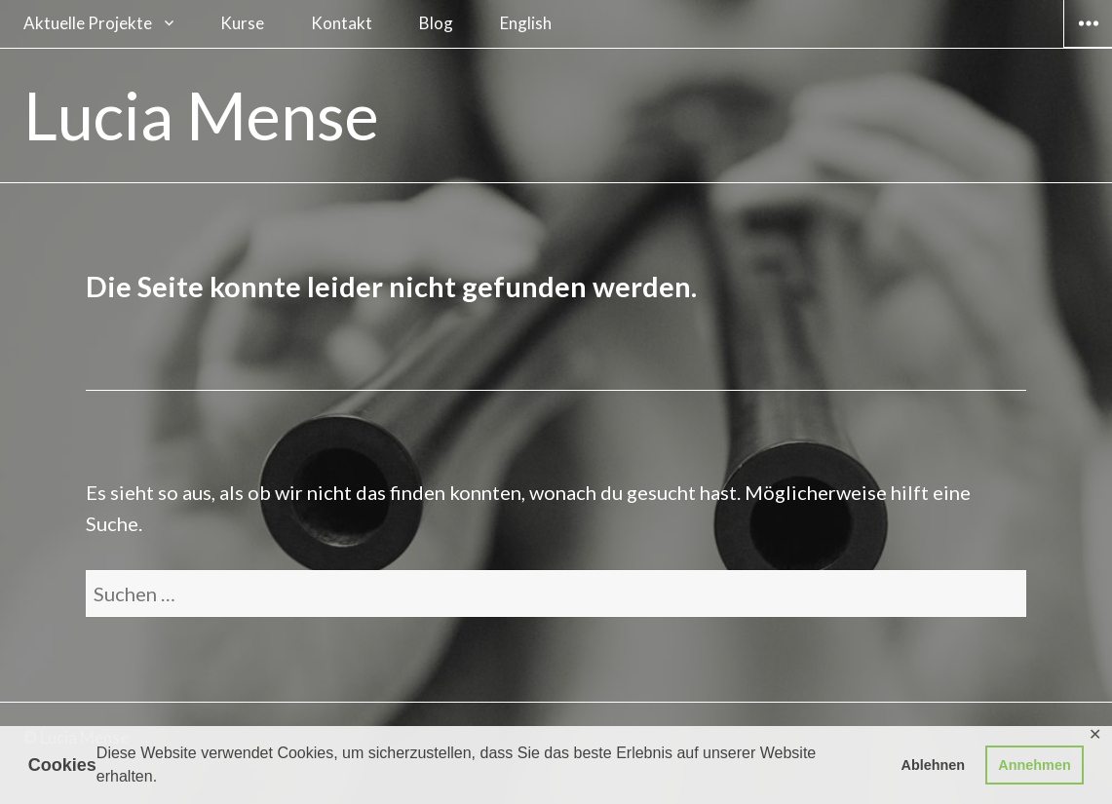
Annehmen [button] (1034, 765)
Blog (436, 23)
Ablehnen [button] (933, 765)
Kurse (242, 23)
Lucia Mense (201, 115)
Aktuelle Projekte (87, 23)
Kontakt (341, 23)
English (526, 23)
